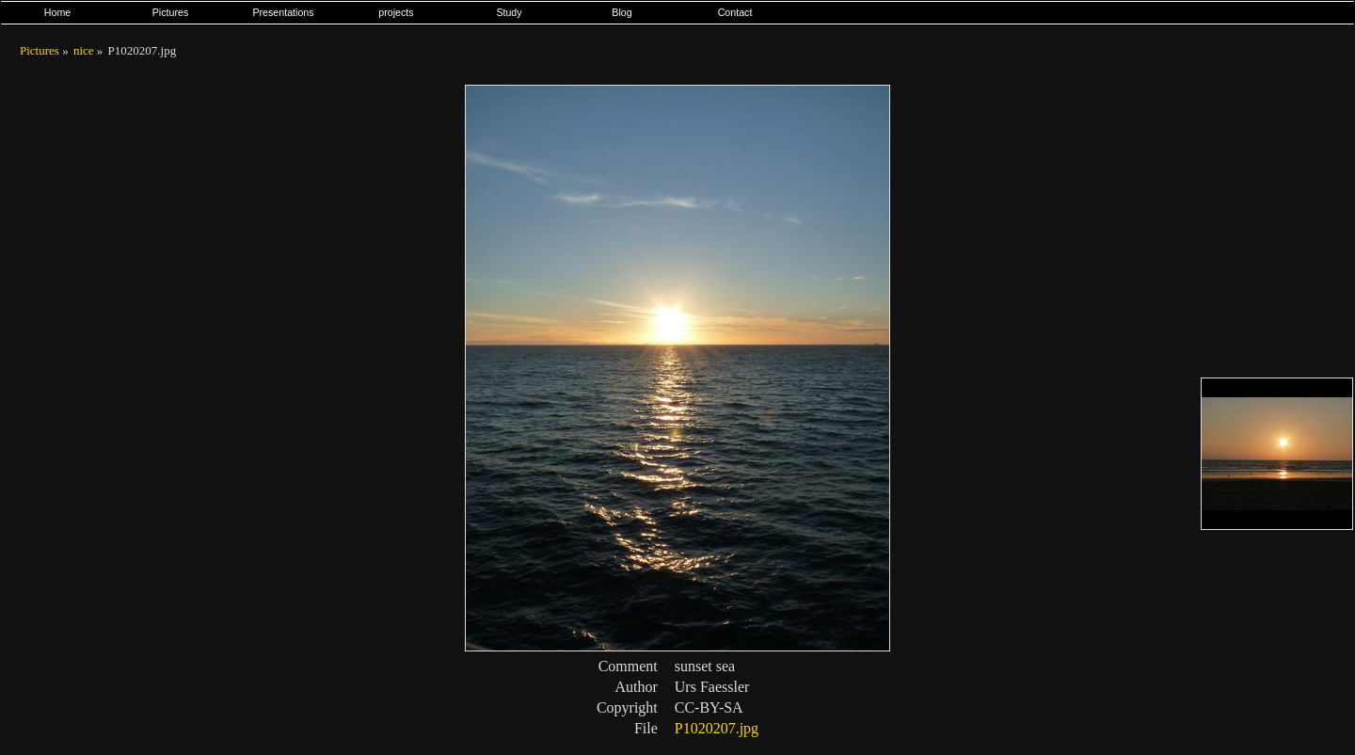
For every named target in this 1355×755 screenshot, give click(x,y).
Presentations (282, 12)
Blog (621, 12)
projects (395, 12)
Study (508, 12)
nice (83, 50)
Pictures (170, 12)
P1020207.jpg (716, 728)
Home (57, 12)
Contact (735, 12)
